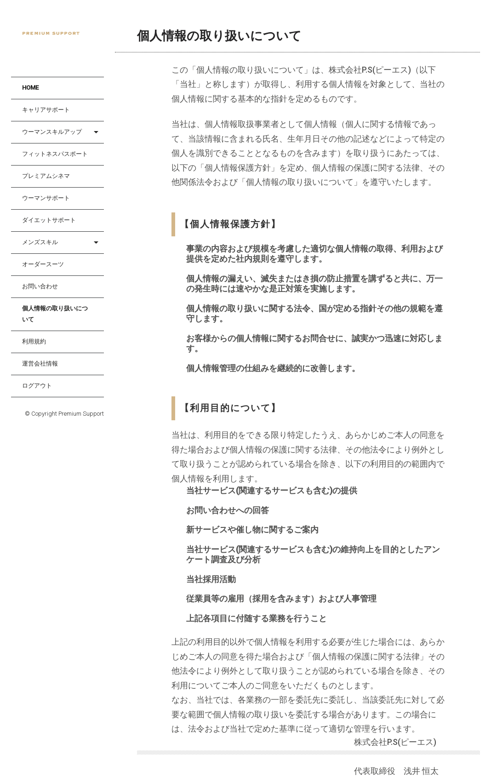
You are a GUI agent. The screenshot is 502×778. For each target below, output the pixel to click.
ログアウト (37, 385)
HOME (30, 87)
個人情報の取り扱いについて (55, 314)
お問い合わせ (40, 286)
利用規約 (34, 341)
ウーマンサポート (46, 197)
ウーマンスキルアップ (52, 131)
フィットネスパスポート (55, 153)
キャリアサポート (46, 109)
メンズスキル (40, 242)
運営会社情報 (40, 363)
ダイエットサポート (49, 220)
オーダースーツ (43, 264)
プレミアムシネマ (46, 175)
